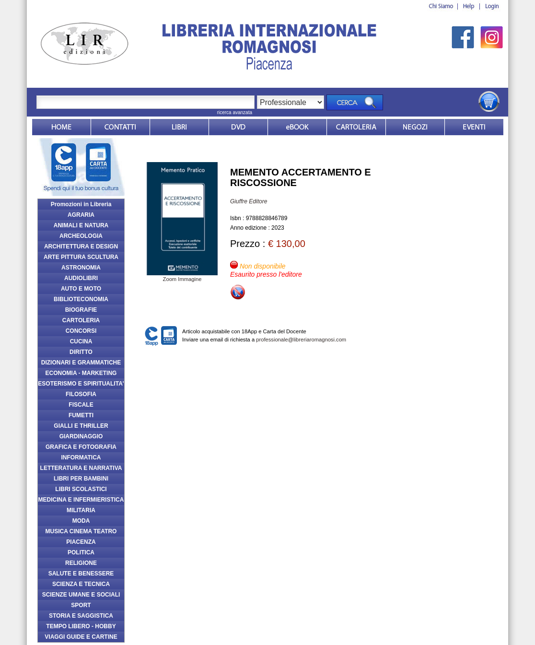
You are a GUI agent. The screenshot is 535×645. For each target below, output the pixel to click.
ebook (297, 127)
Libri (179, 127)
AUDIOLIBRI (81, 278)
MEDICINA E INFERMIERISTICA (81, 499)
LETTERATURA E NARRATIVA (81, 468)
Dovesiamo (415, 127)
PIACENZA (80, 542)
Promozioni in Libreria (81, 204)
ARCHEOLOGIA (81, 236)
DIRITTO (81, 352)
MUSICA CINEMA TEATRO (81, 531)
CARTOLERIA (81, 320)
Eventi (474, 127)
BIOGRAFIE (81, 309)
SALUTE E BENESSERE (81, 573)
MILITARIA (81, 510)
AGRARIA (81, 214)
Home (61, 127)
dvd (238, 127)
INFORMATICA (81, 457)
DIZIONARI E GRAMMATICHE (81, 362)
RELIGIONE (81, 563)
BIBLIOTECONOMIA (81, 299)
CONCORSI (81, 331)
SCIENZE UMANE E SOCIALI (81, 594)
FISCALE (81, 404)
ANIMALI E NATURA (81, 225)
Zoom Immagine (182, 276)
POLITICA (81, 552)
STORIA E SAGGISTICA (81, 615)
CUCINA (81, 341)
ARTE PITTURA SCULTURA (81, 257)
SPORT (81, 605)
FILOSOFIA (81, 394)
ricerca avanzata (234, 112)
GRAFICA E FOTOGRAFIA (81, 447)
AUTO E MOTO (81, 288)
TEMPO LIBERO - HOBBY (81, 626)
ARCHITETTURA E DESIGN (81, 246)
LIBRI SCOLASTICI (80, 489)
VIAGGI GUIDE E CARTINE (81, 636)
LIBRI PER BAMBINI (81, 478)
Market (356, 127)
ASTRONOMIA (81, 267)
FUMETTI (81, 415)
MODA (81, 520)
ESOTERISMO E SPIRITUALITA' (81, 383)
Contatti (120, 127)
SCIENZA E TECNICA (81, 584)
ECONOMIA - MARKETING (81, 373)
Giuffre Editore (248, 201)
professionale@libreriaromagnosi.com (301, 339)
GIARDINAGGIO (81, 436)
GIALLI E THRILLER (81, 425)
